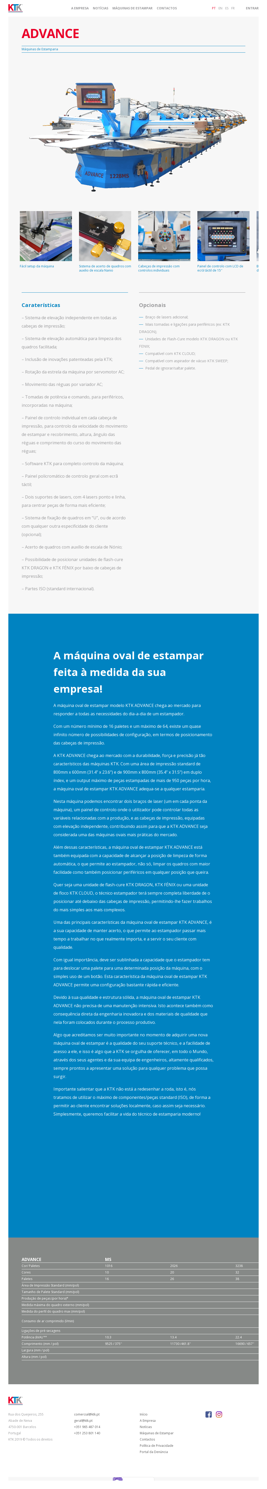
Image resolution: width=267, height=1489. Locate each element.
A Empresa (80, 8)
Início (144, 1414)
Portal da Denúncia (154, 1452)
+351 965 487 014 (87, 1427)
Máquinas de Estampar (132, 8)
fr (233, 8)
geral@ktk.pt (83, 1420)
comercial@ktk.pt (87, 1414)
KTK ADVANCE (139, 705)
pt (214, 8)
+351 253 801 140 (87, 1433)
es (226, 8)
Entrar (252, 8)
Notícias (100, 8)
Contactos (167, 8)
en (220, 8)
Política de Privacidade (156, 1445)
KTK (115, 764)
